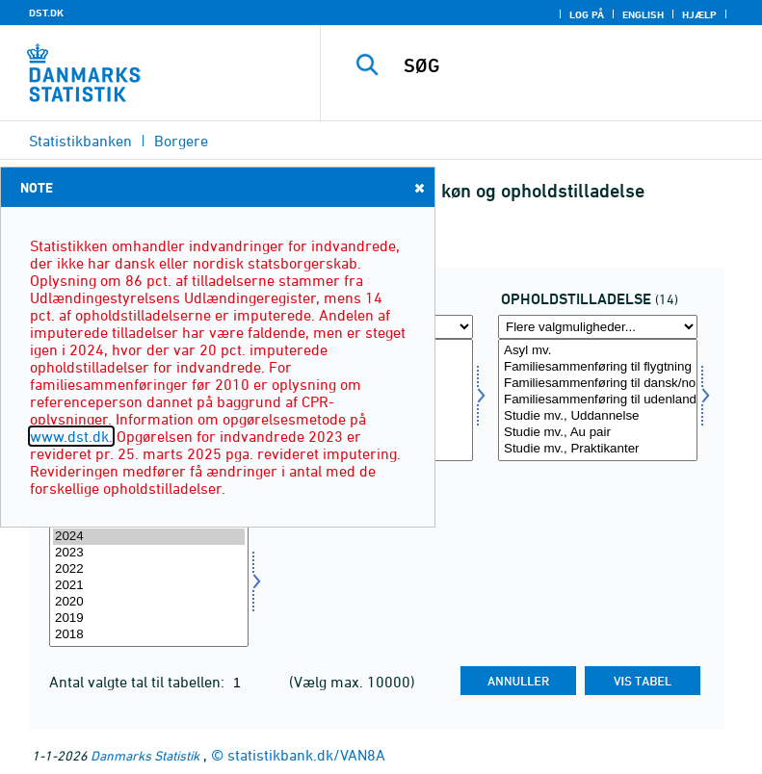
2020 (149, 602)
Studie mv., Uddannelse (598, 416)
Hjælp (699, 14)
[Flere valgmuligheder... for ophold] (597, 327)
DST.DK (46, 12)
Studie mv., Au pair (598, 433)
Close (418, 187)
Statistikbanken (80, 140)
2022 (149, 569)
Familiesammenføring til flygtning (598, 367)
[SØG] (570, 65)
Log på (586, 14)
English (643, 14)
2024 (149, 537)
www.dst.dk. (71, 436)
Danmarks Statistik (145, 755)
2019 (149, 618)
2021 (149, 586)
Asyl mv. (598, 351)
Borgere (181, 140)
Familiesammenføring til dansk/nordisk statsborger (598, 383)
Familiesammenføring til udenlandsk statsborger (598, 400)
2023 (149, 553)
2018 (149, 635)
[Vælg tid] (149, 586)
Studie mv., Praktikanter (598, 449)
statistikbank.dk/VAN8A (306, 754)
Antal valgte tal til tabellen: (138, 681)
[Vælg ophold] (597, 400)
